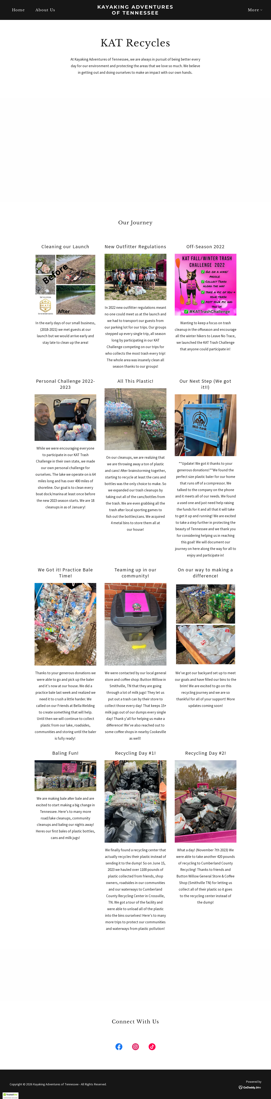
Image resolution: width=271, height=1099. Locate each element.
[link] (135, 13)
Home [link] (18, 10)
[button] (253, 10)
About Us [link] (45, 10)
